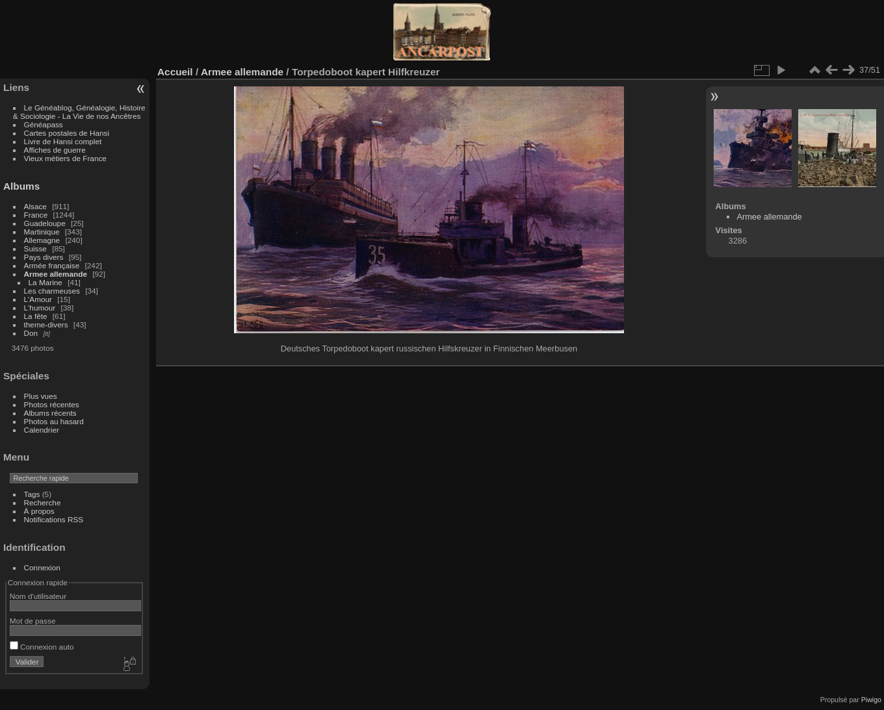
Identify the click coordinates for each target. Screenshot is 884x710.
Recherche (42, 502)
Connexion (42, 567)
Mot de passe (33, 620)
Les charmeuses (52, 290)
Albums (21, 186)
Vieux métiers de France (65, 158)
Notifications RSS (54, 519)
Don (31, 333)
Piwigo (871, 700)
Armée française (52, 265)
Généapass (43, 124)
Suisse (35, 248)
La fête (35, 316)
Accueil (175, 71)
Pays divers (44, 257)
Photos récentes (51, 404)
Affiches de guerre (55, 150)
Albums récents (50, 413)
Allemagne (42, 240)
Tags (32, 494)
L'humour (40, 307)
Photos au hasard (54, 421)
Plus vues (40, 396)
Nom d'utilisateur (38, 596)
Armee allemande (55, 274)
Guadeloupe (45, 223)
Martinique (42, 231)
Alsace (35, 206)
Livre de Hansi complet (63, 141)
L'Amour (38, 299)
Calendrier (41, 429)
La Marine (45, 282)
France (36, 214)
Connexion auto (42, 646)
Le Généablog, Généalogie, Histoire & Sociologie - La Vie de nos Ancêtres (79, 111)
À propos (39, 511)
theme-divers (46, 324)
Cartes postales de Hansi (66, 133)
